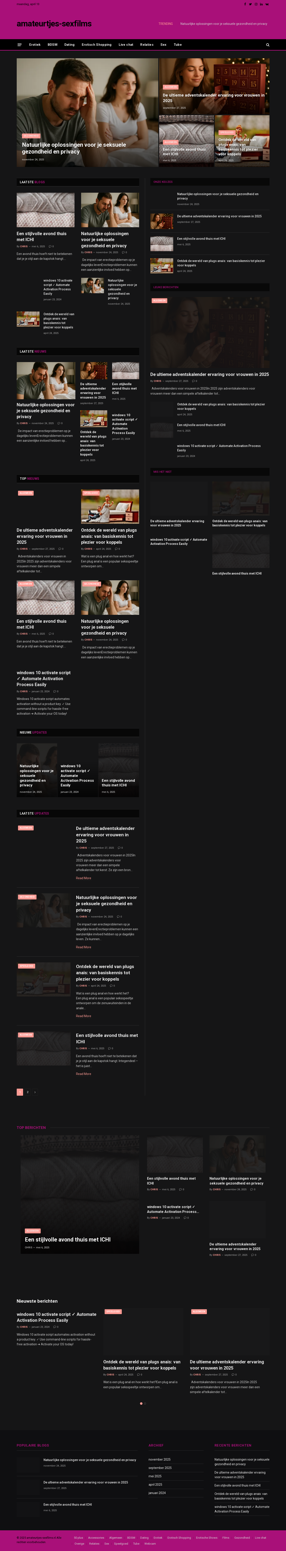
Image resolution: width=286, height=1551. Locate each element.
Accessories (96, 1537)
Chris (24, 246)
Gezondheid (31, 136)
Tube (178, 45)
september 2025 (160, 1468)
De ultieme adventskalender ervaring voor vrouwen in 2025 (214, 98)
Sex (163, 45)
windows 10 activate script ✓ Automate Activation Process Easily (58, 287)
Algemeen (171, 87)
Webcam (150, 1543)
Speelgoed (227, 132)
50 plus (78, 1537)
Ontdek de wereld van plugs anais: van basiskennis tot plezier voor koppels (238, 146)
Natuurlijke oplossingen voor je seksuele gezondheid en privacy (223, 24)
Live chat (126, 45)
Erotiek (35, 45)
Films (225, 1537)
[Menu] (20, 44)
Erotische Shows (206, 1537)
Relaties (146, 45)
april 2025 (155, 1484)
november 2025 (160, 1459)
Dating (69, 45)
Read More (83, 878)
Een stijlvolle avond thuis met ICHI (184, 151)
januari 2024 (157, 1493)
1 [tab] (141, 1403)
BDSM (52, 45)
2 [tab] (145, 1403)
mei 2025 (155, 1476)
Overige (79, 1543)
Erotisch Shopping (97, 45)
